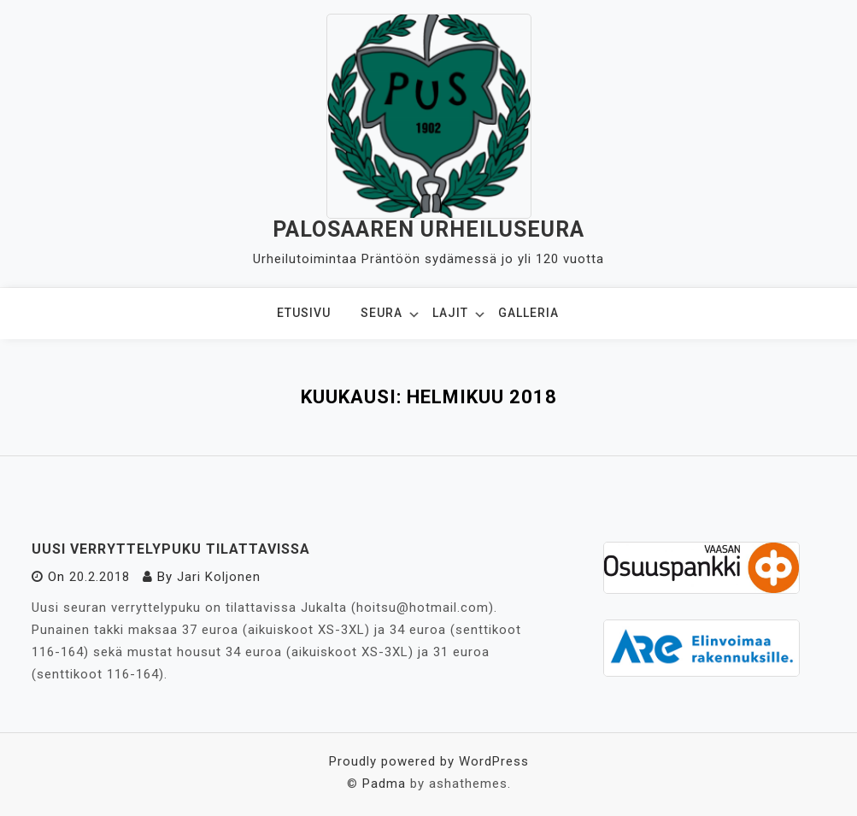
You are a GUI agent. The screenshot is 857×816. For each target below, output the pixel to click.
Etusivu (304, 313)
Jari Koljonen (219, 576)
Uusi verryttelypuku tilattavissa (171, 549)
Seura (381, 313)
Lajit (450, 313)
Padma (384, 783)
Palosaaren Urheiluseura (428, 229)
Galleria (528, 313)
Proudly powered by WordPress (429, 761)
